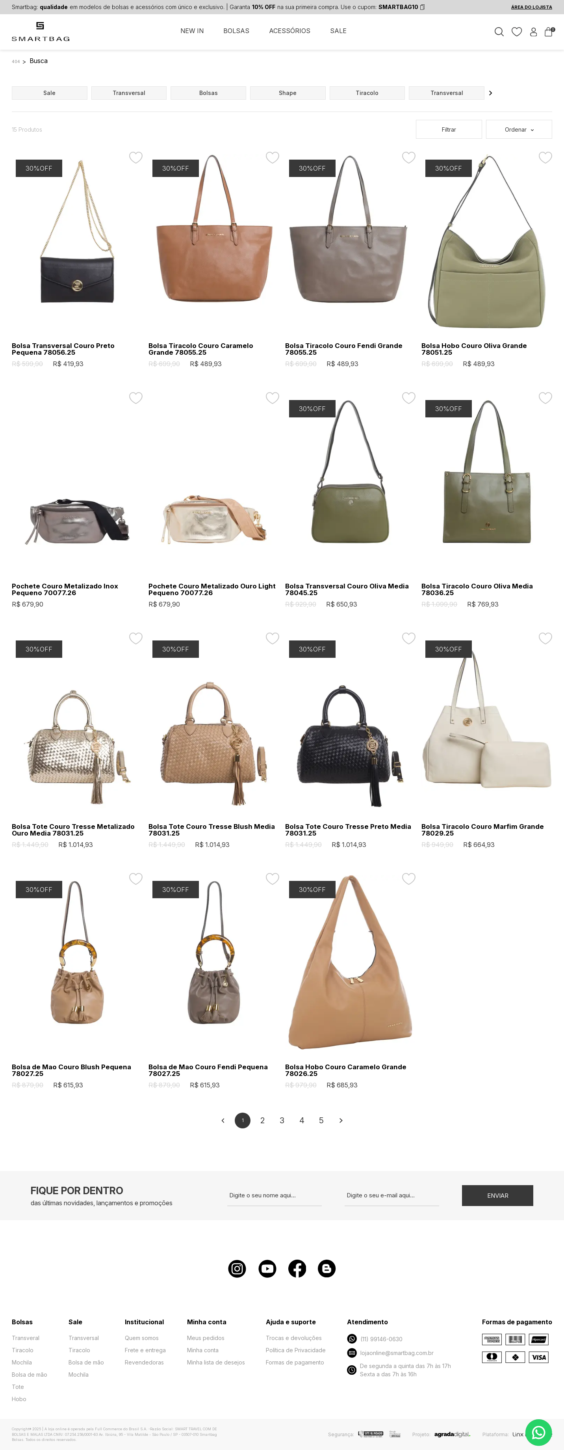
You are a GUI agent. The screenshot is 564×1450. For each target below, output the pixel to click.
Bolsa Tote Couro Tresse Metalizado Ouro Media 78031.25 (73, 830)
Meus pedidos (205, 1338)
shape (288, 92)
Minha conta (203, 1350)
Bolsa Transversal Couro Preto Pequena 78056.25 (63, 349)
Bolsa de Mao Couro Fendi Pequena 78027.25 (208, 1070)
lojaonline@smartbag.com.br (390, 1353)
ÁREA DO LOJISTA (531, 7)
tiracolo (367, 92)
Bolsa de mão (29, 1374)
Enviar (497, 1195)
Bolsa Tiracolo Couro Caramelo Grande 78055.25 (200, 349)
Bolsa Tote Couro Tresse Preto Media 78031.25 (348, 830)
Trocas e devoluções (294, 1338)
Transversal (84, 1338)
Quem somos (142, 1338)
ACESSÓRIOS (289, 31)
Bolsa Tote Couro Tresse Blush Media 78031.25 (211, 830)
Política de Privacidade (296, 1350)
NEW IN (192, 31)
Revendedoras (144, 1362)
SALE (338, 31)
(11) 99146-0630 (375, 1339)
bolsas (208, 92)
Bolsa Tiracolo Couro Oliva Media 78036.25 (477, 589)
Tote (18, 1386)
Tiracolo (22, 1350)
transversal (129, 92)
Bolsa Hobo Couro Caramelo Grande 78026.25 (345, 1070)
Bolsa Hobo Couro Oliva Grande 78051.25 (474, 349)
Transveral (25, 1338)
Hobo (19, 1399)
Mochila (22, 1362)
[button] (490, 93)
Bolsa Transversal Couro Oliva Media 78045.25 (347, 589)
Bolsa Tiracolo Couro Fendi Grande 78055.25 (344, 349)
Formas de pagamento (295, 1362)
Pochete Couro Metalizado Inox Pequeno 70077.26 (65, 589)
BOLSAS (236, 31)
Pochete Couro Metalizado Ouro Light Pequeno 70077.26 (212, 589)
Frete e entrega (145, 1350)
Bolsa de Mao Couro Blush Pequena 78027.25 (71, 1070)
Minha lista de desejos (216, 1362)
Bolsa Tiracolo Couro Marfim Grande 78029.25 (482, 830)
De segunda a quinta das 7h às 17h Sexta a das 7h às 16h (399, 1370)
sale (49, 92)
